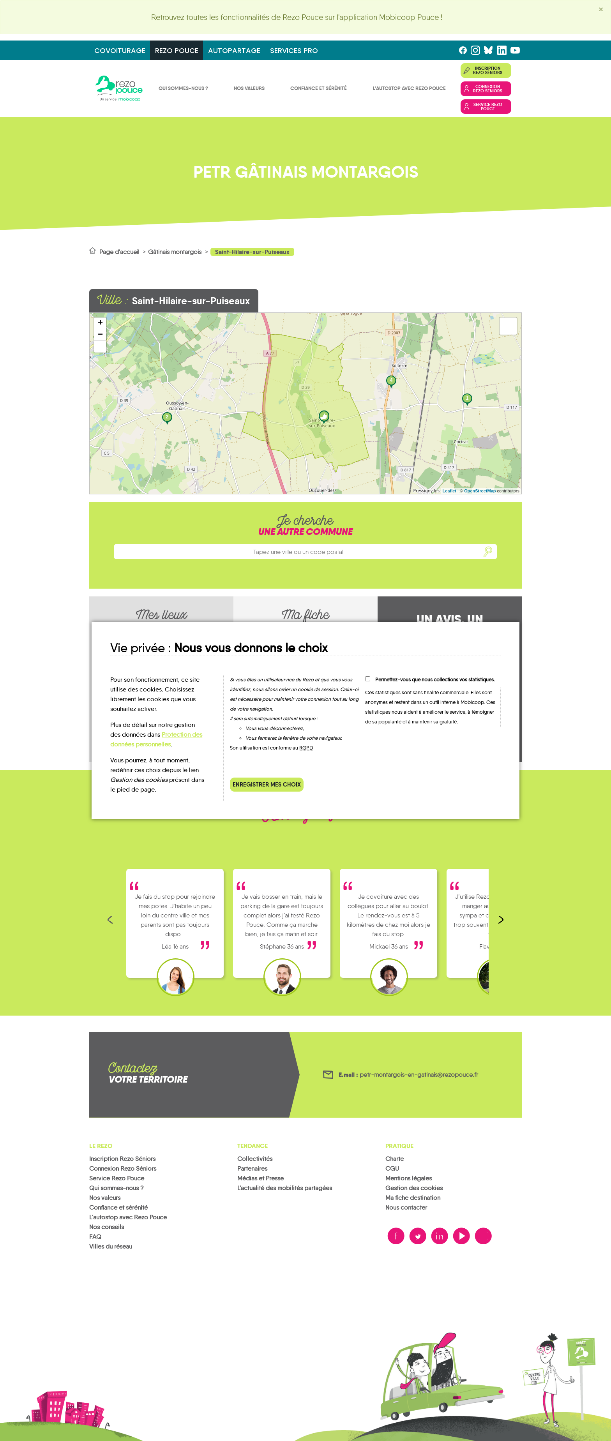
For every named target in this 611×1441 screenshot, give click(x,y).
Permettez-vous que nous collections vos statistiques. (435, 680)
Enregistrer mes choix (267, 784)
